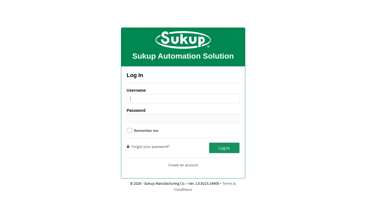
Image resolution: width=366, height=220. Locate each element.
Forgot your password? (148, 146)
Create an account (183, 164)
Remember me (142, 130)
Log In (224, 148)
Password (136, 110)
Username (136, 90)
